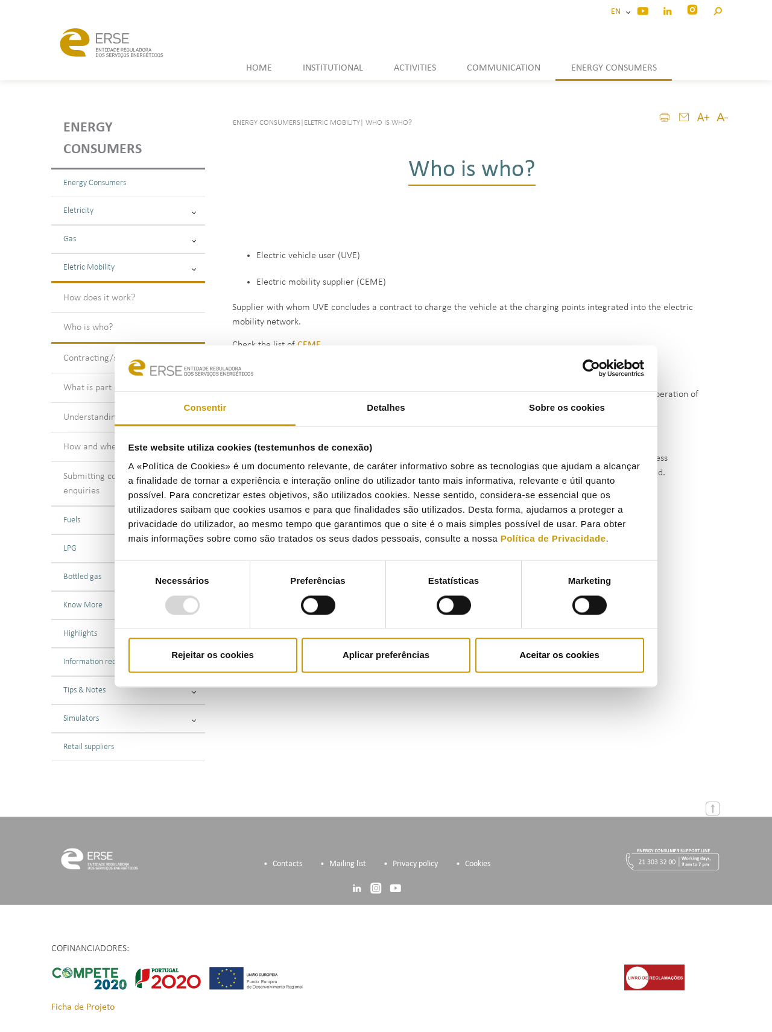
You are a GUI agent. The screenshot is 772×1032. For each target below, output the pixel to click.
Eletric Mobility (129, 267)
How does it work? (99, 298)
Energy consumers (102, 139)
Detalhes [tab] (386, 408)
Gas (129, 239)
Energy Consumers (94, 183)
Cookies (477, 864)
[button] (717, 9)
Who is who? (88, 327)
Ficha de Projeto (83, 1007)
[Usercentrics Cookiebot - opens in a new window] (591, 368)
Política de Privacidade (553, 539)
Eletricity (129, 210)
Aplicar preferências (386, 655)
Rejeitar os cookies (212, 655)
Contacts (287, 864)
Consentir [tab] (205, 408)
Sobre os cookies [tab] (567, 408)
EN (617, 11)
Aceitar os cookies (559, 655)
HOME (259, 68)
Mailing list (347, 864)
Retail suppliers (88, 747)
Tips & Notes (129, 690)
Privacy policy (415, 864)
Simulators (129, 718)
